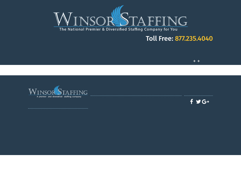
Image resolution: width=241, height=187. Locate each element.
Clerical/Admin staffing (116, 132)
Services (194, 56)
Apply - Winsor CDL (161, 106)
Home (113, 101)
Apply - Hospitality (161, 116)
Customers (202, 56)
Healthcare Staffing (116, 116)
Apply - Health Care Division (161, 111)
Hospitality (116, 127)
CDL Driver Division (116, 111)
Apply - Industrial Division (161, 121)
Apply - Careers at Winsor (161, 132)
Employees (207, 56)
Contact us (158, 137)
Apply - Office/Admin (161, 127)
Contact (211, 56)
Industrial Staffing (116, 121)
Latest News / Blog (113, 137)
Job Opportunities (198, 56)
